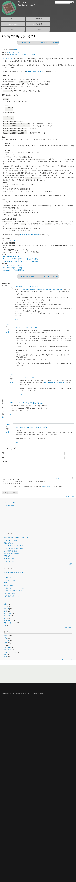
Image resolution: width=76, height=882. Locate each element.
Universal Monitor (13, 24)
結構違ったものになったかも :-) (27, 286)
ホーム (13, 18)
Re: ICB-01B (7, 575)
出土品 (6, 604)
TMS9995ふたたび (27, 43)
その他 (6, 643)
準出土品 (6, 609)
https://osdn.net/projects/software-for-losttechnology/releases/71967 (41, 289)
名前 (3, 453)
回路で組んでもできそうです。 (13, 593)
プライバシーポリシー (11, 502)
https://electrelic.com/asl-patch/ (30, 235)
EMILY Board (38, 18)
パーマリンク (5, 289)
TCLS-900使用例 (8, 585)
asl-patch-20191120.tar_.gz (35, 71)
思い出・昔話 (7, 613)
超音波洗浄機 (7, 556)
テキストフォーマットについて (62, 478)
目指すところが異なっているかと (28, 327)
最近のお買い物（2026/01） (12, 553)
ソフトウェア (13, 54)
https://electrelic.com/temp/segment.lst (55, 382)
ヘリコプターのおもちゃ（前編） (13, 548)
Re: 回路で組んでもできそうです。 (14, 588)
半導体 (6, 638)
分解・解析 (7, 616)
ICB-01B (6, 583)
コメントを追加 (70, 496)
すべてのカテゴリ (67, 659)
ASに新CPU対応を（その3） (13, 268)
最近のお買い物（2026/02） (12, 543)
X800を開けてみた (9, 558)
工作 (5, 606)
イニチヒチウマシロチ (10, 540)
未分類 (6, 657)
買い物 (6, 611)
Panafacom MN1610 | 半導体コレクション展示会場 (20, 261)
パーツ (6, 654)
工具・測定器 (7, 647)
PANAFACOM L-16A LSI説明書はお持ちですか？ (28, 403)
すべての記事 (68, 564)
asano (15, 49)
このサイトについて (13, 29)
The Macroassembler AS (11, 257)
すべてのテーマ (67, 627)
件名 (3, 457)
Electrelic (22, 2)
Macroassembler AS (29, 54)
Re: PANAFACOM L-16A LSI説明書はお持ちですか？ (35, 427)
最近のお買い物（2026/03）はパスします (16, 538)
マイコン (20, 54)
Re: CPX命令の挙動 (9, 580)
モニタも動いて (7, 59)
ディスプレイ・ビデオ (10, 652)
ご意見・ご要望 (46, 486)
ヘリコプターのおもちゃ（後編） (13, 545)
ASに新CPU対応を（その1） (13, 265)
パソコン (6, 640)
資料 (5, 618)
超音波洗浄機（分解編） (11, 551)
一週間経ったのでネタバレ (11, 596)
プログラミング (8, 620)
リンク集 (38, 29)
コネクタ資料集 (37, 24)
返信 (16, 319)
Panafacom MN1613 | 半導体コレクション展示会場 (20, 259)
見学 (5, 625)
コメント (4, 461)
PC (4, 645)
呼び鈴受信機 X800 (9, 561)
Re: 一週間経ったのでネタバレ (13, 590)
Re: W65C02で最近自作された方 (13, 572)
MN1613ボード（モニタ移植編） (51, 43)
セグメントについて (27, 377)
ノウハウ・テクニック (13, 52)
